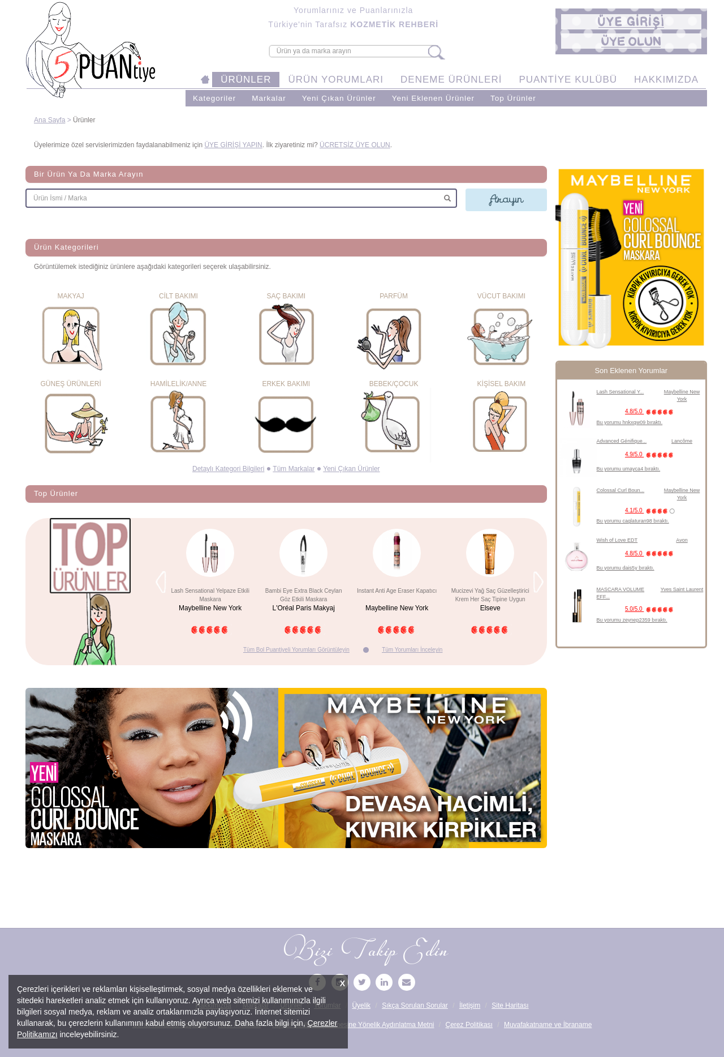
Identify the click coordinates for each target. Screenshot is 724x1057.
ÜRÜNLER (246, 79)
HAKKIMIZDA (666, 79)
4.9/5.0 (651, 454)
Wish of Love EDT (617, 540)
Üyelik (361, 1005)
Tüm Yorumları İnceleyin (412, 650)
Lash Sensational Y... (620, 392)
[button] (631, 21)
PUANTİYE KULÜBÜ (568, 79)
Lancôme (681, 441)
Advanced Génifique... (622, 441)
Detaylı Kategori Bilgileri (228, 469)
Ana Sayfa (49, 120)
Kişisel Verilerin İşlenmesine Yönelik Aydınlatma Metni (353, 1025)
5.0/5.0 (651, 609)
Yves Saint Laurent (682, 589)
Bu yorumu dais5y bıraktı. (625, 568)
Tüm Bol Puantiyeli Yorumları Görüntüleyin (296, 650)
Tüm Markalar (293, 469)
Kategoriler (214, 98)
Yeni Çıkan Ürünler (339, 98)
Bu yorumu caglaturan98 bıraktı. (633, 521)
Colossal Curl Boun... (621, 490)
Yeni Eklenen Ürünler (433, 98)
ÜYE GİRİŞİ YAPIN (233, 145)
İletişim (469, 1005)
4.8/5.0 (651, 411)
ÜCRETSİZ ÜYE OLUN (355, 145)
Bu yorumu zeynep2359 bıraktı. (632, 620)
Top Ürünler (513, 98)
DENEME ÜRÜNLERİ (451, 79)
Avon (681, 540)
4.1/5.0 (651, 510)
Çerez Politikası (469, 1025)
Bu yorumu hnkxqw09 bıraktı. (630, 422)
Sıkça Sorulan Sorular (415, 1005)
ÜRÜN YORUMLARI (335, 79)
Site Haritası (510, 1005)
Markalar (269, 98)
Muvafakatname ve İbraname (548, 1025)
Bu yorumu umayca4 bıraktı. (629, 469)
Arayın (506, 199)
